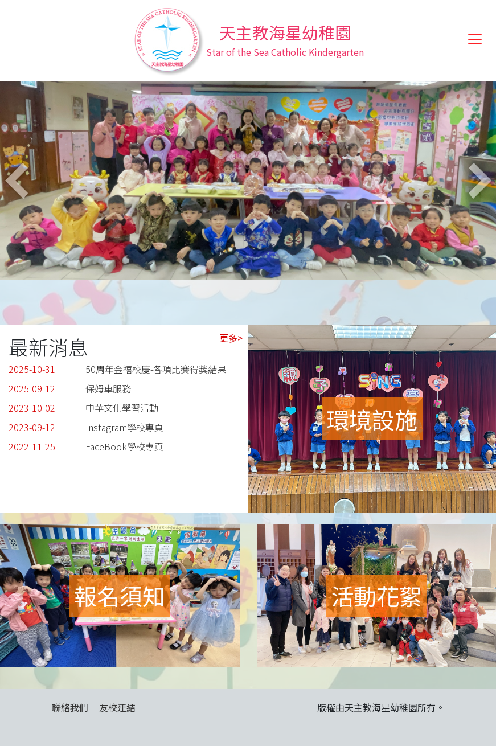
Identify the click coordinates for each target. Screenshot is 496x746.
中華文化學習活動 (121, 408)
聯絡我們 (70, 707)
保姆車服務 (108, 388)
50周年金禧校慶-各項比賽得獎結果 (155, 369)
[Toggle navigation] (475, 39)
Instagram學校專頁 (124, 427)
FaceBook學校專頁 (124, 446)
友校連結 (117, 707)
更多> (231, 338)
